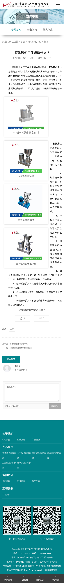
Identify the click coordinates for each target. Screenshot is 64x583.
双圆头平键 (33, 566)
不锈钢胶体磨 (45, 566)
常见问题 (48, 29)
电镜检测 (17, 566)
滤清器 (25, 566)
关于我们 (7, 440)
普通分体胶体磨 (26, 220)
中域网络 (54, 562)
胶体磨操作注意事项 (19, 350)
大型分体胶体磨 (26, 176)
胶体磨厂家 (12, 570)
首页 (23, 41)
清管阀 (54, 570)
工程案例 (7, 495)
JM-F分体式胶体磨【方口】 (26, 132)
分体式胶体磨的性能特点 (21, 354)
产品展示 (7, 453)
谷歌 (34, 562)
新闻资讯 (32, 41)
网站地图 (20, 562)
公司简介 (6, 446)
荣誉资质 (36, 446)
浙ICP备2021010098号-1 (34, 570)
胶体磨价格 (56, 566)
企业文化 (21, 446)
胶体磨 (15, 67)
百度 (28, 562)
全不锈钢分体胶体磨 (26, 263)
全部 (12, 336)
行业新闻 (32, 29)
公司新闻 (16, 29)
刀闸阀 (48, 570)
